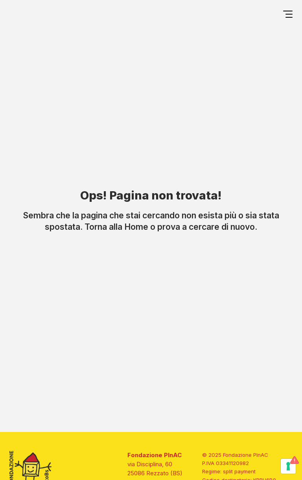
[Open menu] (288, 15)
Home (136, 227)
